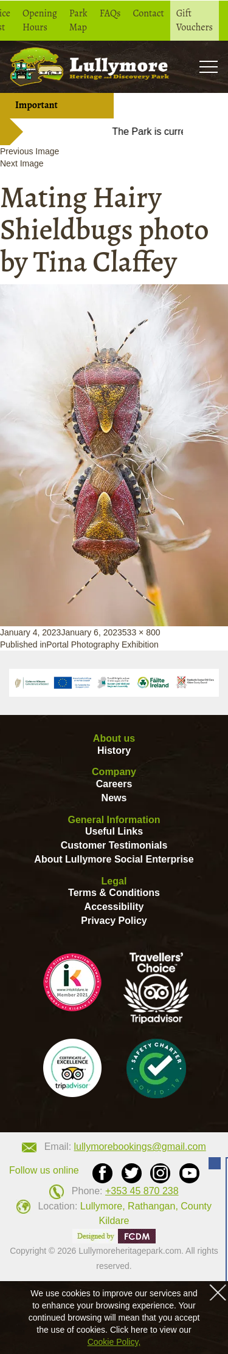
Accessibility (114, 906)
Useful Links (114, 831)
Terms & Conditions (114, 892)
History (114, 750)
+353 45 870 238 (142, 1191)
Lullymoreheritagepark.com (129, 1251)
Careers (114, 784)
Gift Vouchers (194, 20)
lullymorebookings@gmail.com (140, 1146)
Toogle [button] (208, 66)
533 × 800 (141, 632)
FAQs (110, 13)
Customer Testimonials (114, 845)
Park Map (78, 20)
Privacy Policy (114, 920)
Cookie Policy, (114, 1342)
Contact (148, 13)
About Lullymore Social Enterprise (113, 859)
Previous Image (29, 151)
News (114, 798)
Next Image (22, 163)
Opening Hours (39, 20)
